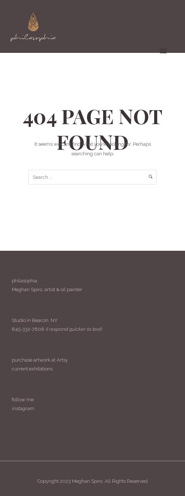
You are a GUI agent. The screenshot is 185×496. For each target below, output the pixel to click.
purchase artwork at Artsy (40, 360)
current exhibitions (32, 369)
